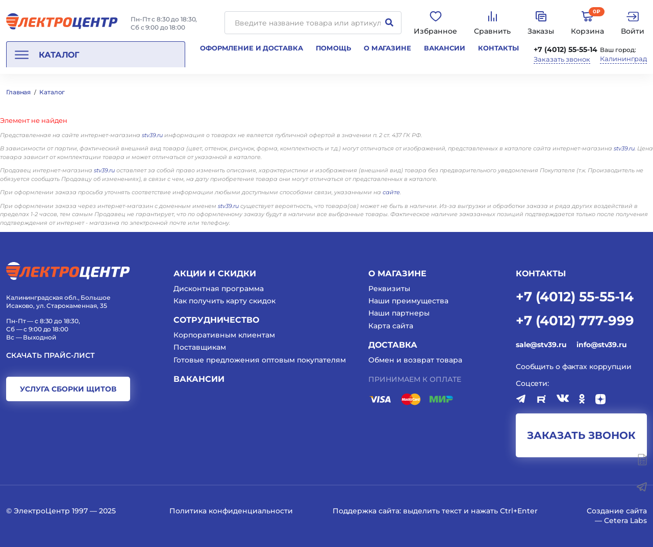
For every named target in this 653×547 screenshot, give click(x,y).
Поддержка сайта (366, 510)
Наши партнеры (399, 313)
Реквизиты (389, 288)
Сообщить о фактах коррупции (574, 366)
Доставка (392, 345)
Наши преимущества (408, 300)
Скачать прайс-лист (50, 355)
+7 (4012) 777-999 (575, 319)
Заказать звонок (562, 59)
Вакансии (444, 48)
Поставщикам (199, 347)
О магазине (387, 48)
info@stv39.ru (601, 344)
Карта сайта (390, 325)
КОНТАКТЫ (541, 273)
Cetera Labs (625, 520)
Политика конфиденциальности (231, 510)
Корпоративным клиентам (224, 335)
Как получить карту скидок (224, 300)
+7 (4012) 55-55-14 (565, 49)
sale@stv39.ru (541, 344)
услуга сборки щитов (68, 389)
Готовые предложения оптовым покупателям (259, 359)
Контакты (498, 48)
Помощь (333, 48)
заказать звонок (581, 435)
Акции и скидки (214, 273)
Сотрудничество (216, 320)
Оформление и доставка (251, 48)
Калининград (623, 59)
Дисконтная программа (218, 288)
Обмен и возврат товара (415, 359)
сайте (391, 192)
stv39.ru (152, 135)
